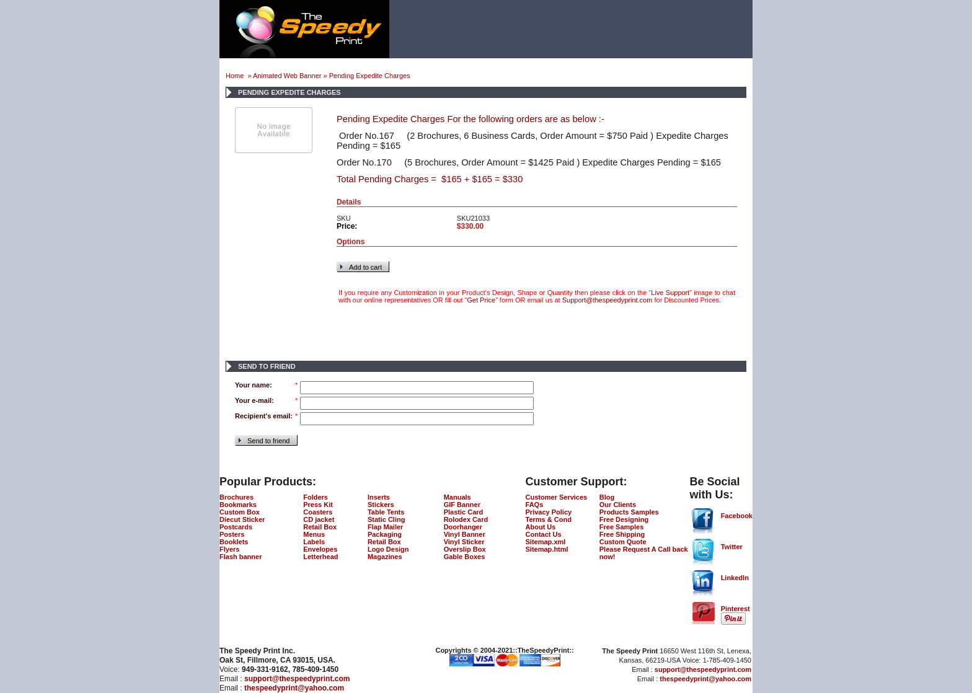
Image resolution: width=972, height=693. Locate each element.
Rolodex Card (466, 519)
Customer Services (557, 497)
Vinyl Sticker (464, 541)
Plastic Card (464, 512)
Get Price (481, 300)
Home (235, 75)
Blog (606, 497)
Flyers (229, 549)
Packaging (385, 534)
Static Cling (386, 519)
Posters (231, 534)
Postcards (235, 527)
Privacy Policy (549, 512)
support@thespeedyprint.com (297, 678)
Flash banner (240, 556)
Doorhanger (463, 527)
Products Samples (629, 512)
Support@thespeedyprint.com (607, 300)
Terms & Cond (549, 519)
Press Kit (318, 504)
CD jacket (318, 519)
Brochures (236, 497)
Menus (314, 534)
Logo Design (388, 549)
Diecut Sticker (242, 519)
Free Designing (623, 519)
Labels (314, 541)
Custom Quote (623, 541)
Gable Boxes (464, 556)
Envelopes (320, 549)
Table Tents (386, 512)
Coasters (317, 512)
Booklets (233, 541)
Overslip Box (465, 549)
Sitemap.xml (546, 541)
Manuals (457, 497)
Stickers (381, 504)
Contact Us (544, 534)
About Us (541, 527)
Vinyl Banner (464, 534)
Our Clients (617, 504)
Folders (315, 497)
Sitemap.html (547, 549)
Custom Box (239, 512)
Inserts (379, 497)
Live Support (670, 292)
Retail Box (320, 527)
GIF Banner (462, 504)
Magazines (385, 556)
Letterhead (320, 556)
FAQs (535, 504)
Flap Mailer (385, 527)
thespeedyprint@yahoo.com (294, 688)
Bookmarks (238, 504)
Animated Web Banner (287, 75)
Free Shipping (622, 534)
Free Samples (621, 527)
